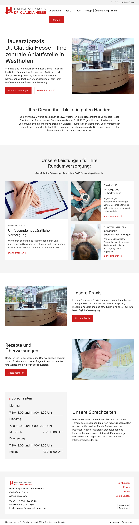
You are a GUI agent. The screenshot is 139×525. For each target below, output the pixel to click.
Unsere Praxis (82, 318)
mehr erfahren (17, 252)
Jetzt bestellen (16, 372)
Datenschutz (128, 522)
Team (78, 10)
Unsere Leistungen (18, 90)
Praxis (68, 10)
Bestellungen (123, 495)
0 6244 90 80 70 (46, 90)
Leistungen (55, 10)
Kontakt (56, 19)
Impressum (115, 522)
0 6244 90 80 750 (24, 504)
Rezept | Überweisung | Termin (101, 10)
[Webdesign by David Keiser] (123, 507)
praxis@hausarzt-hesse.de (31, 508)
